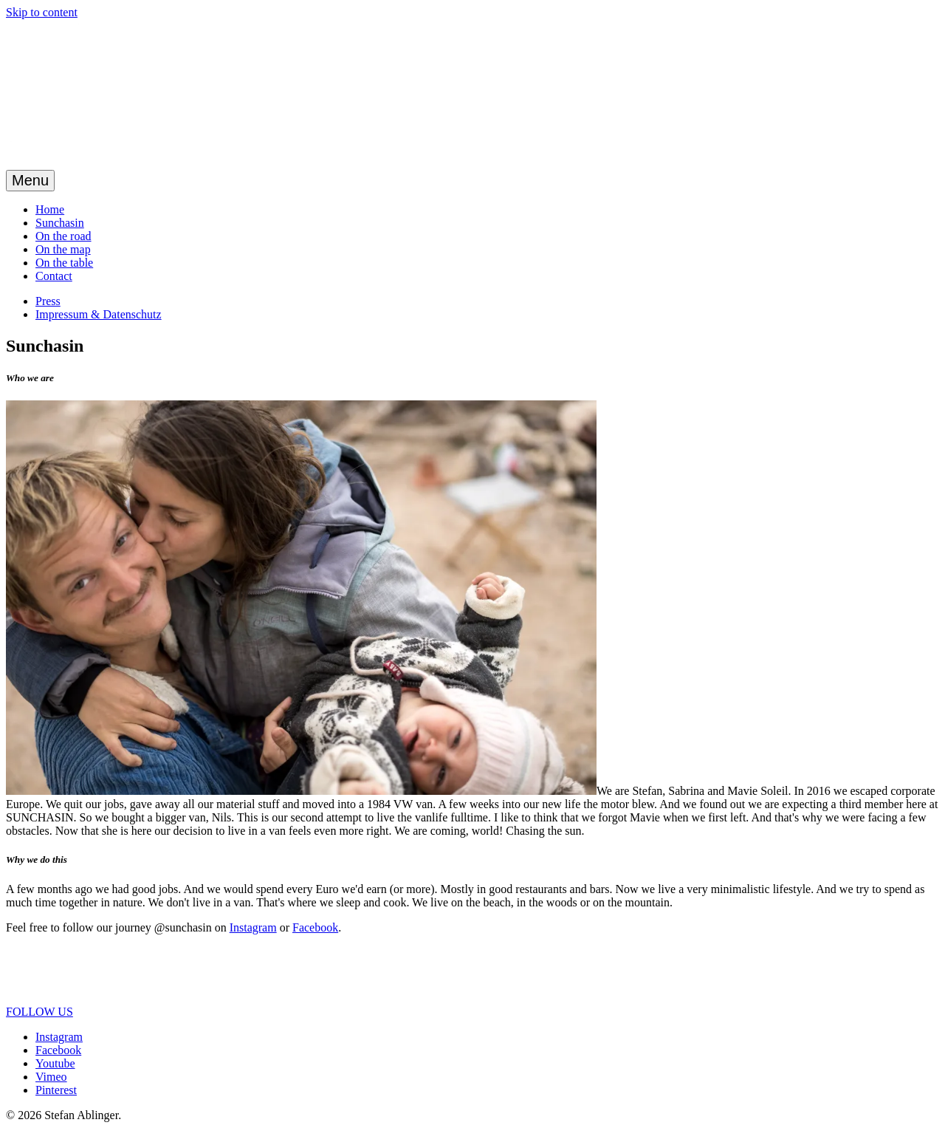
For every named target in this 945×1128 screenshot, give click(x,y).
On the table (64, 262)
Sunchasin (59, 222)
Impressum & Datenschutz (98, 314)
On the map (63, 249)
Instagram (253, 927)
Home (49, 209)
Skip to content (42, 12)
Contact (53, 276)
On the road (63, 236)
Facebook (315, 927)
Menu (30, 180)
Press (48, 301)
